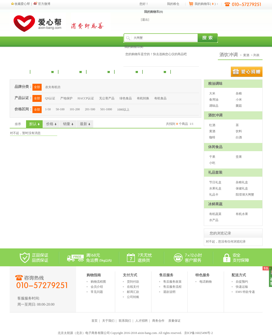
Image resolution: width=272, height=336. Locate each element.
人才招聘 (141, 320)
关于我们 (108, 320)
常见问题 (97, 292)
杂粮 (239, 93)
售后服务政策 (172, 281)
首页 (94, 320)
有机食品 (160, 98)
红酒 (212, 125)
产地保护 (66, 98)
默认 (33, 124)
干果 (212, 157)
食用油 (213, 99)
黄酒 (246, 55)
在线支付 (133, 287)
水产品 (213, 220)
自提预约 (242, 281)
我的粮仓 (173, 4)
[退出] (145, 19)
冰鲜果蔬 (154, 71)
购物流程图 (98, 281)
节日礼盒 (215, 182)
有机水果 (242, 214)
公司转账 (133, 297)
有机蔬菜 (215, 214)
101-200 (75, 109)
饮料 (239, 131)
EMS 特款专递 (245, 292)
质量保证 (174, 320)
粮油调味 (41, 71)
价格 (49, 124)
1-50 (48, 109)
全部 (37, 87)
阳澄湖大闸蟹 (245, 194)
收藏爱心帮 (20, 4)
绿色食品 (126, 98)
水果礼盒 (215, 188)
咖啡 (212, 137)
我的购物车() (153, 12)
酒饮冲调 (69, 71)
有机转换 (143, 98)
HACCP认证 (86, 98)
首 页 (21, 71)
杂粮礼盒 (242, 182)
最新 (83, 124)
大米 (212, 93)
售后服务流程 (172, 287)
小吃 (212, 163)
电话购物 (205, 281)
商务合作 (158, 320)
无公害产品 (106, 98)
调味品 (213, 105)
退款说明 (169, 292)
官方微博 (41, 4)
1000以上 (123, 109)
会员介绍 (97, 287)
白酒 (239, 137)
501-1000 (106, 109)
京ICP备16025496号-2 (198, 333)
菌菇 (239, 105)
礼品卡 (213, 194)
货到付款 (133, 281)
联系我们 (125, 320)
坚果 (239, 157)
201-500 (90, 109)
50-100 (60, 109)
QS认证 (50, 98)
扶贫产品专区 (191, 71)
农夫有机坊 (53, 87)
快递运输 (242, 287)
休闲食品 (97, 71)
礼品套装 (126, 71)
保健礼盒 (242, 188)
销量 (66, 124)
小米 (239, 99)
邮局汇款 (133, 292)
